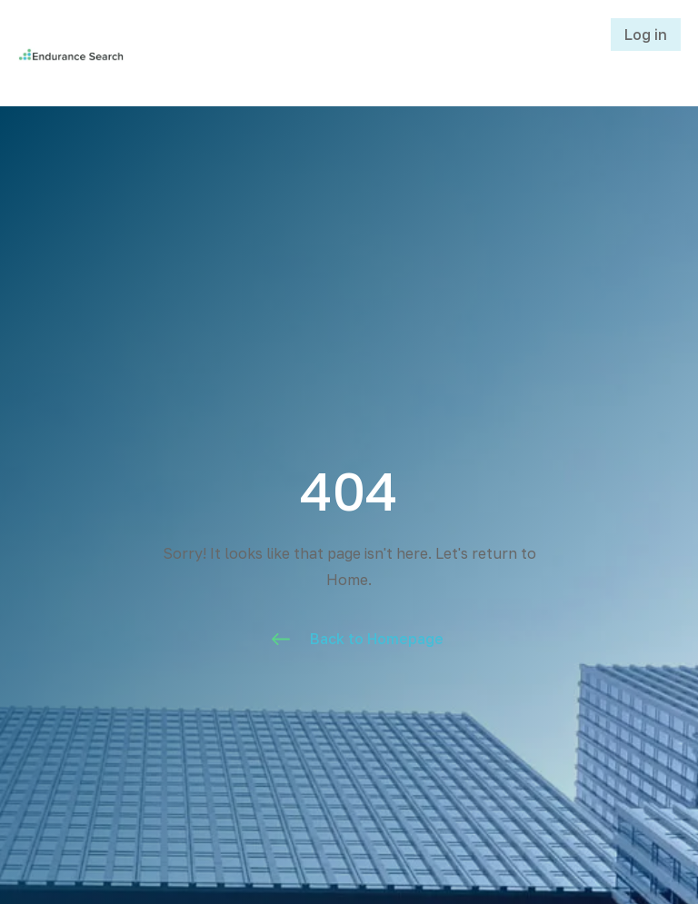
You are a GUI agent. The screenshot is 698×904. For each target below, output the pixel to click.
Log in (645, 34)
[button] (421, 53)
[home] (124, 53)
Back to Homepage (377, 639)
